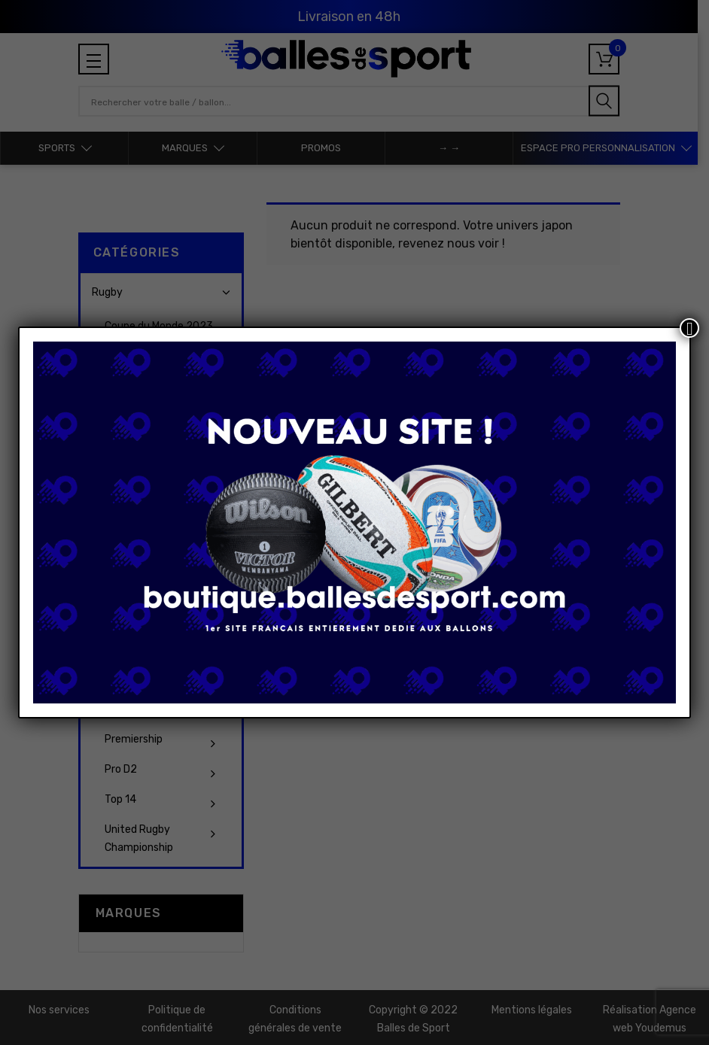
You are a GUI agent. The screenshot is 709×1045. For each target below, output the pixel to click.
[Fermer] (689, 328)
